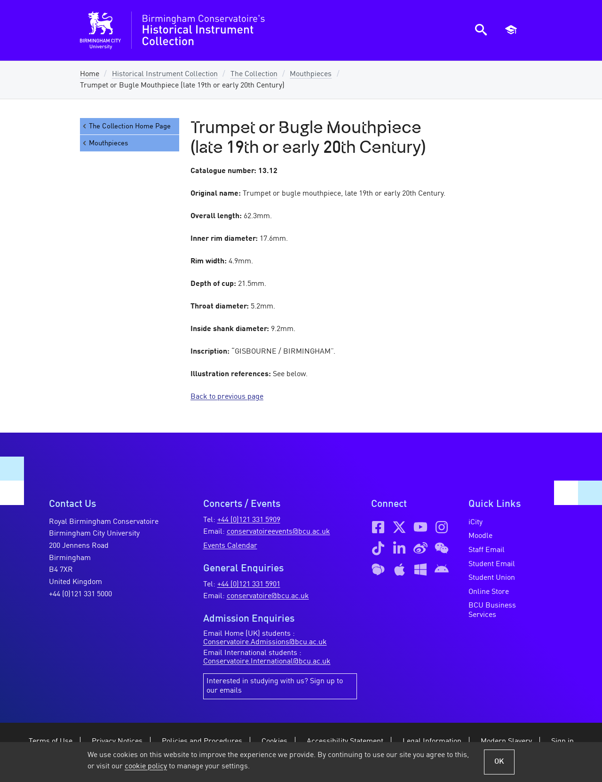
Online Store (488, 592)
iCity (475, 522)
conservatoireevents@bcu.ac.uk (278, 532)
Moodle (480, 536)
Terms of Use (50, 741)
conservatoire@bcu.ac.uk (268, 596)
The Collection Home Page (126, 126)
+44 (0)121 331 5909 (248, 520)
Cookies (274, 741)
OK (499, 762)
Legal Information (432, 741)
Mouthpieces (311, 74)
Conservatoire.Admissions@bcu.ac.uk (265, 642)
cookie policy (146, 766)
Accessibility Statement (345, 741)
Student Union (491, 578)
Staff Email (486, 550)
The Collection (253, 74)
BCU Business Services (492, 610)
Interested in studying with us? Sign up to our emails (274, 686)
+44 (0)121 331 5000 (80, 594)
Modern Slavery (506, 741)
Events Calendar (230, 546)
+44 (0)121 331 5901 (248, 584)
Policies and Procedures (202, 741)
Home (89, 74)
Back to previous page (226, 397)
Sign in (562, 741)
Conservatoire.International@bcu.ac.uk (267, 661)
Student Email (491, 564)
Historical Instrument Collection (165, 74)
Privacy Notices (117, 741)
